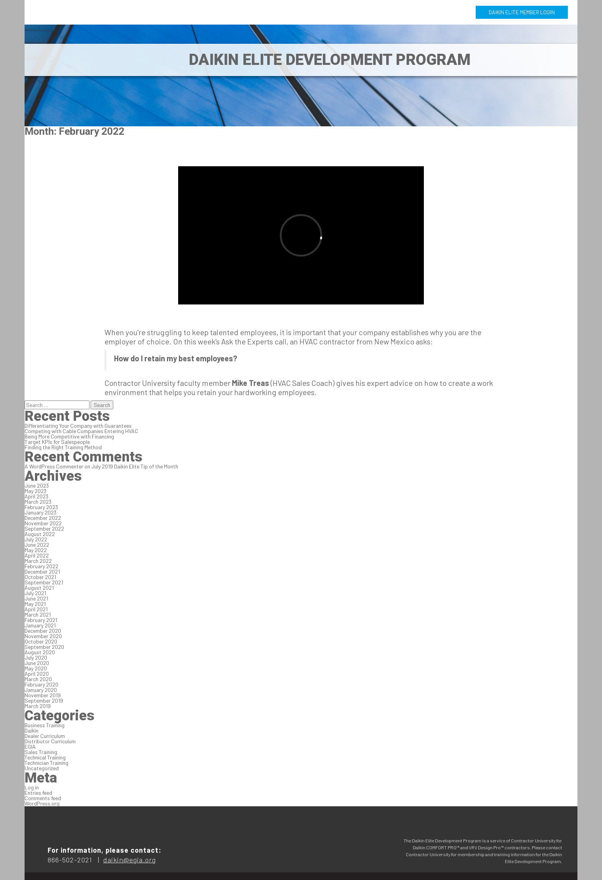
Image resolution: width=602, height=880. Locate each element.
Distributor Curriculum (50, 741)
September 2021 (44, 582)
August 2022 (40, 534)
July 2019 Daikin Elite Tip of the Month (134, 466)
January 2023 (40, 512)
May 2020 (36, 668)
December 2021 (42, 571)
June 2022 (37, 544)
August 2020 (40, 652)
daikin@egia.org (129, 859)
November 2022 (43, 523)
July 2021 (35, 593)
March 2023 (38, 501)
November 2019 (43, 695)
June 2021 (36, 598)
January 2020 (41, 689)
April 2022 (37, 555)
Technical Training (45, 757)
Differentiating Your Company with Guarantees (78, 425)
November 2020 (43, 636)
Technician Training (46, 762)
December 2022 (43, 517)
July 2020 (36, 657)
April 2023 (36, 496)
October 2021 (40, 577)
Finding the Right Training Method (63, 447)
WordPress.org (42, 803)
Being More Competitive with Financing (69, 436)
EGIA (30, 746)
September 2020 (44, 646)
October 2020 (41, 641)
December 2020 (43, 630)
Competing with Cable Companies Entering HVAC (81, 431)
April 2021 (36, 609)
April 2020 (37, 673)
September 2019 (44, 700)
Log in (32, 787)
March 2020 (38, 679)
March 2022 (38, 560)
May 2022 (36, 550)
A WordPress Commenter (54, 466)
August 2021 (39, 587)
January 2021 (40, 625)
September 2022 (44, 528)
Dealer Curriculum (45, 736)
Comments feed (43, 798)
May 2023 (35, 491)
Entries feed (38, 792)
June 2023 (37, 485)
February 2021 (41, 620)
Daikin (31, 730)
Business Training (44, 725)
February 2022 (41, 566)
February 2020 (41, 684)
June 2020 (37, 663)
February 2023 (41, 507)
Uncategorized (42, 768)
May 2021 (35, 603)
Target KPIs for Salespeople (57, 441)
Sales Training (41, 752)
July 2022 (36, 539)
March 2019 (38, 706)
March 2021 (38, 614)
